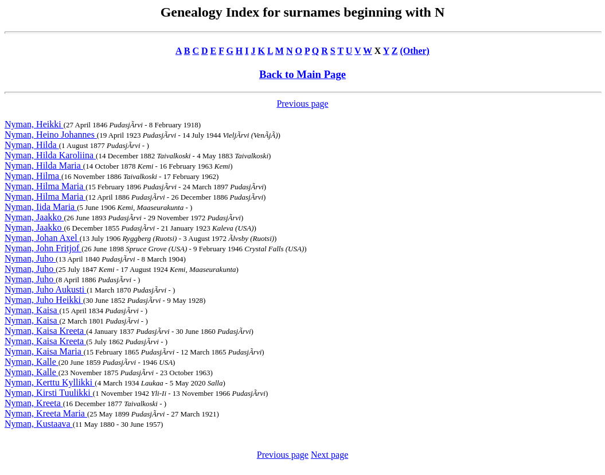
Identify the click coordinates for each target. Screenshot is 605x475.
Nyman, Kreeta (34, 403)
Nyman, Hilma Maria (45, 186)
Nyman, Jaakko (34, 217)
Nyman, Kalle (31, 362)
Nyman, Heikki (34, 124)
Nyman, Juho (30, 258)
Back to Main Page (302, 74)
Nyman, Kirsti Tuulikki (49, 393)
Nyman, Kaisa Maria (44, 351)
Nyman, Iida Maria (41, 207)
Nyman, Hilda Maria (44, 165)
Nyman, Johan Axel (42, 238)
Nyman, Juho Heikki (44, 300)
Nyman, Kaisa (32, 310)
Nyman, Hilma (33, 176)
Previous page (302, 103)
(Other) (415, 51)
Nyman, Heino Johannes (51, 134)
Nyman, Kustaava (39, 424)
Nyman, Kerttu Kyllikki (50, 382)
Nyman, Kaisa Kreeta (45, 331)
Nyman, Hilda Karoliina (50, 155)
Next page (329, 455)
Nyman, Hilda (32, 145)
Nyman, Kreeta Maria (46, 413)
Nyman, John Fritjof (43, 248)
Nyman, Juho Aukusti (46, 289)
